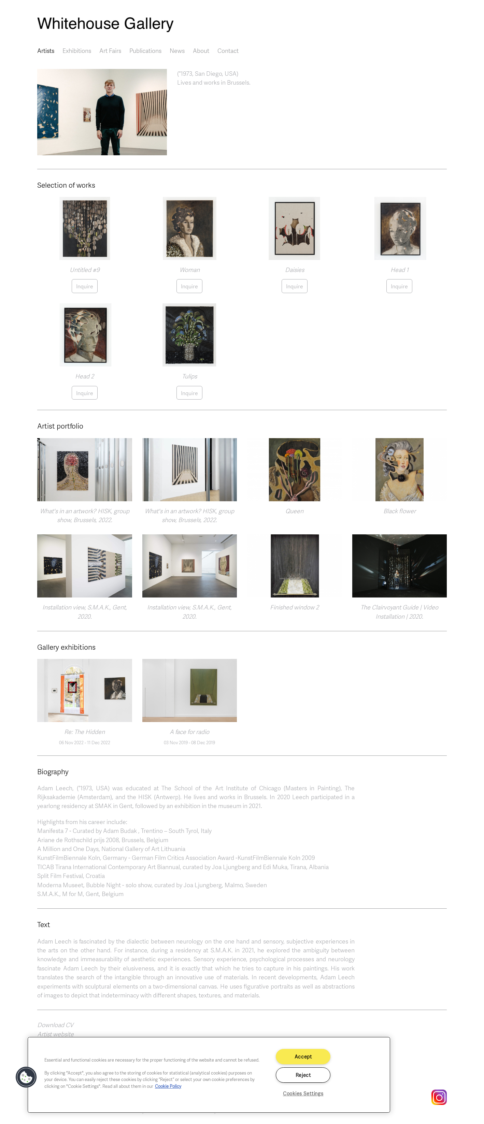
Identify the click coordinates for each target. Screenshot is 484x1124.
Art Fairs (110, 50)
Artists (45, 50)
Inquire (84, 286)
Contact (228, 50)
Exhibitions (76, 50)
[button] (102, 111)
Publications (145, 50)
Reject (303, 1074)
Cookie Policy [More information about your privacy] (168, 1086)
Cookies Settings (303, 1093)
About (201, 50)
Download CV (55, 1025)
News (177, 50)
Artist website (55, 1034)
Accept (303, 1056)
